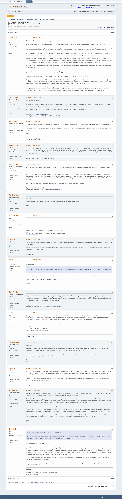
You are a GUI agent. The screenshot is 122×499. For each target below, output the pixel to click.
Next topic (110, 27)
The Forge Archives (17, 6)
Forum (87, 7)
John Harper (13, 145)
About (73, 7)
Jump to (90, 486)
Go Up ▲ (114, 497)
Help (101, 497)
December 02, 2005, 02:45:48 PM (33, 429)
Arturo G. (12, 260)
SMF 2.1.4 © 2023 (10, 497)
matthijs (12, 239)
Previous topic (101, 27)
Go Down (10, 32)
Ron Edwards (14, 38)
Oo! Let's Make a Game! (32, 233)
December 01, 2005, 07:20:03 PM (33, 239)
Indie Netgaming (35, 138)
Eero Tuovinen (14, 97)
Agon (27, 158)
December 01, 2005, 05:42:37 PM (33, 97)
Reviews (94, 7)
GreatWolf (12, 429)
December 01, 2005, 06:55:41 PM (33, 195)
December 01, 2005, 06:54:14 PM (33, 164)
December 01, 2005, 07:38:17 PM (33, 259)
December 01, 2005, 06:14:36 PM (33, 121)
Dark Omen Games (30, 471)
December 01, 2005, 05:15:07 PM (33, 37)
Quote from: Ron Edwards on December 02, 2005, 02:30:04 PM (44, 432)
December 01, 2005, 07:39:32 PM (33, 292)
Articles (80, 7)
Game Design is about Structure (40, 114)
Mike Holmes (13, 121)
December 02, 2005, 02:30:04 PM (33, 390)
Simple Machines (19, 497)
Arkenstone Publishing (55, 116)
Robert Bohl (13, 216)
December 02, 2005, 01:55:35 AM (33, 342)
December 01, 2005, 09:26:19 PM (33, 312)
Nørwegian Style (30, 254)
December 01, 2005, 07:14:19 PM (33, 215)
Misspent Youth (29, 230)
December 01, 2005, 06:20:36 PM (33, 145)
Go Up (9, 478)
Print (112, 32)
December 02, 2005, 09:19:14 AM (33, 368)
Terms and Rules (107, 497)
